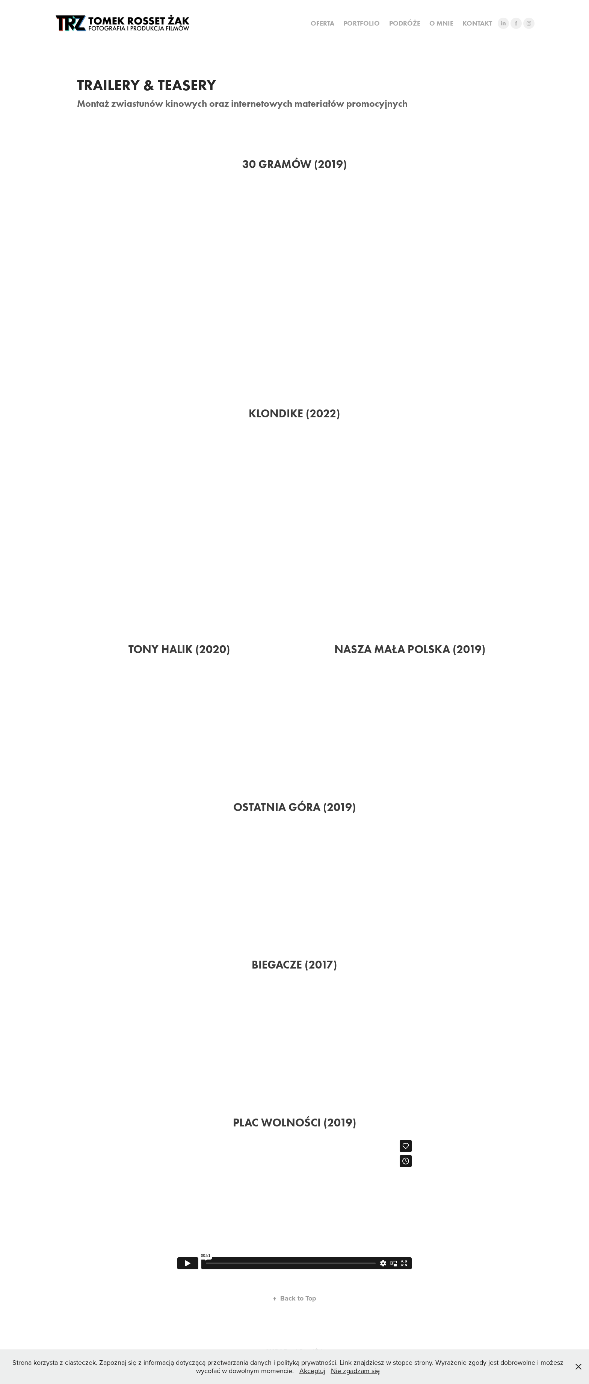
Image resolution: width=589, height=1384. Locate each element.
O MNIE (441, 23)
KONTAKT (477, 23)
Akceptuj (312, 1370)
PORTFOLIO (361, 23)
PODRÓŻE (404, 23)
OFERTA (322, 23)
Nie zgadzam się (355, 1370)
